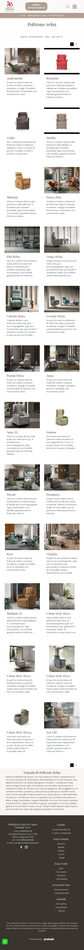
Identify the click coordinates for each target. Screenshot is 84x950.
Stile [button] (47, 36)
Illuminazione (61, 889)
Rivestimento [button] (36, 36)
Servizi (61, 910)
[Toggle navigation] (74, 6)
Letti (61, 868)
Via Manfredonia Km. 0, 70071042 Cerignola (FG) (22, 835)
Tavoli (61, 854)
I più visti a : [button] (57, 36)
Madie (61, 847)
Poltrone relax (56, 15)
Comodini (61, 872)
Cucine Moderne (61, 829)
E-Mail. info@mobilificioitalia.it (23, 843)
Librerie (61, 843)
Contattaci (61, 907)
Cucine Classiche (61, 833)
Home (23, 15)
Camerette (62, 879)
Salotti (61, 850)
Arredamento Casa (37, 15)
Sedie (62, 857)
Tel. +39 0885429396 (23, 840)
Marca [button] (24, 36)
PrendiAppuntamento (36, 6)
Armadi (61, 875)
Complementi (61, 893)
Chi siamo (61, 903)
